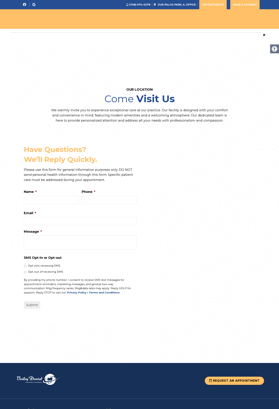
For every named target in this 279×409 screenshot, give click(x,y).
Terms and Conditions (104, 292)
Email (30, 213)
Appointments (213, 4)
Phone (88, 192)
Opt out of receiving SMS (45, 271)
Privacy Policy (76, 292)
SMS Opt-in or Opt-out (43, 258)
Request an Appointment (234, 380)
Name (30, 192)
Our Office (176, 4)
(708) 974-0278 (139, 4)
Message (33, 232)
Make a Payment (245, 4)
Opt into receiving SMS (44, 265)
